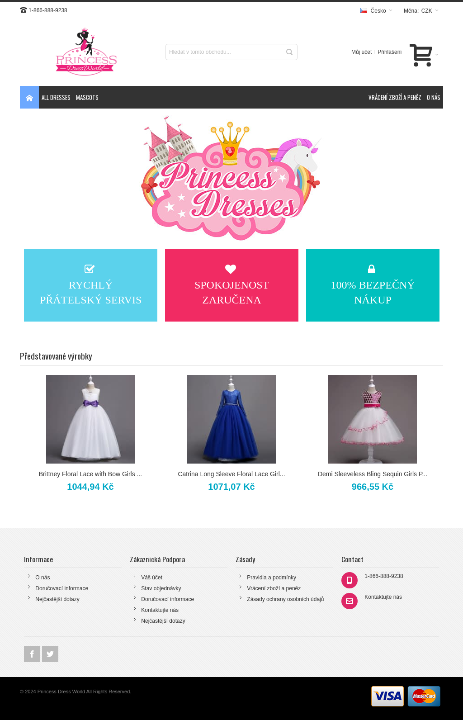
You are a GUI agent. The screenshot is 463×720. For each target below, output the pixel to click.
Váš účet (151, 577)
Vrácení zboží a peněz (274, 588)
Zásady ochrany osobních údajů (285, 599)
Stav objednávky (161, 588)
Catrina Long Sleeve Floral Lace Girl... (231, 474)
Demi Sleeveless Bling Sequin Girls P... (372, 474)
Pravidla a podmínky (271, 577)
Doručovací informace (61, 588)
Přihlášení (390, 52)
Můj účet (361, 52)
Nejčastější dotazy (57, 599)
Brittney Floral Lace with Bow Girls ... (90, 474)
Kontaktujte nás (160, 610)
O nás (42, 577)
